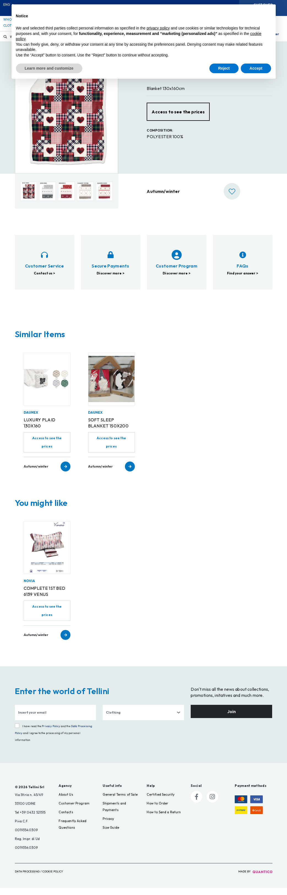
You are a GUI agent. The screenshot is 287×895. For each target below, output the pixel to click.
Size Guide (111, 835)
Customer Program (74, 810)
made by (255, 878)
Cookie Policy (52, 878)
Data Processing (27, 878)
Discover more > (110, 303)
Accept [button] (256, 68)
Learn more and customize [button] (49, 68)
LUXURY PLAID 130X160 (40, 430)
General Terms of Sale (120, 802)
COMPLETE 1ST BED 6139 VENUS (44, 598)
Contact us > (44, 289)
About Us (66, 802)
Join (231, 718)
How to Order (157, 810)
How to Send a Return (164, 819)
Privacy (108, 826)
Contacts (66, 819)
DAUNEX (31, 420)
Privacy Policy (51, 733)
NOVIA (29, 588)
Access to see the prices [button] (178, 119)
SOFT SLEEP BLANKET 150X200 (108, 430)
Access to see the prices (47, 449)
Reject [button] (224, 68)
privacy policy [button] (158, 28)
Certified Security (160, 802)
